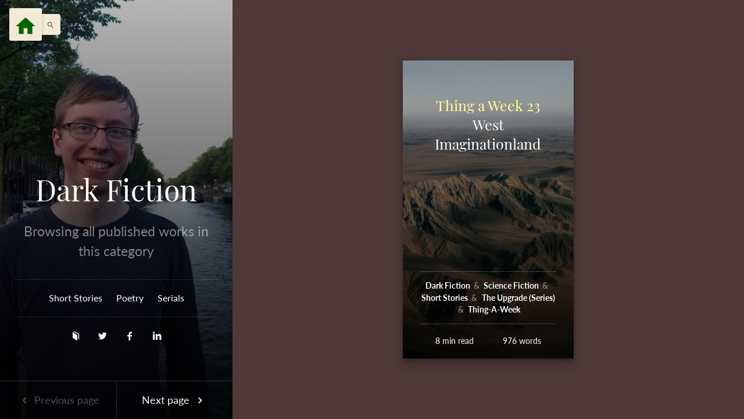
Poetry (130, 297)
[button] (47, 24)
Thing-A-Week (494, 309)
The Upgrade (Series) (518, 298)
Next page (174, 399)
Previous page (58, 399)
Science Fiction (512, 285)
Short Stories (75, 297)
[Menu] (25, 24)
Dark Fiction (116, 190)
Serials (171, 297)
